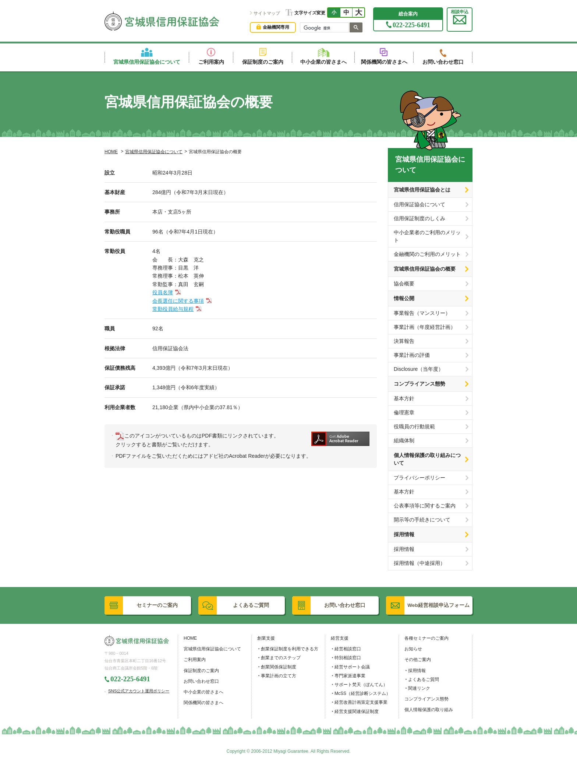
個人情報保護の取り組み (428, 709)
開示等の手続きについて (422, 520)
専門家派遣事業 (349, 675)
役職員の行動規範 (414, 426)
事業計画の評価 (412, 355)
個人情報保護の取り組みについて (427, 459)
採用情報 (404, 534)
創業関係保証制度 (278, 667)
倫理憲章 (404, 412)
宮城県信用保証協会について (154, 151)
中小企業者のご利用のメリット (427, 236)
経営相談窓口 (347, 648)
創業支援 (266, 638)
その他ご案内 (417, 659)
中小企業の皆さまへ (203, 692)
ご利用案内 (195, 659)
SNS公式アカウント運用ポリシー (138, 691)
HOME (111, 151)
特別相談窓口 (347, 657)
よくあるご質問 (423, 679)
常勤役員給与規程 (173, 309)
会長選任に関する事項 (178, 301)
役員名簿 (162, 292)
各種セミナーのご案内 (426, 638)
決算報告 (404, 341)
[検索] (324, 28)
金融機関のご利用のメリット (427, 254)
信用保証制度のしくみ (419, 218)
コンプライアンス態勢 (419, 384)
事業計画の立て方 (278, 675)
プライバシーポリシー (419, 478)
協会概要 (404, 284)
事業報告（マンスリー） (422, 313)
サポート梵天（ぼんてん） (360, 684)
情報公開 (404, 298)
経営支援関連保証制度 (356, 711)
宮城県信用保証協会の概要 (425, 269)
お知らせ (413, 648)
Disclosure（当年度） (418, 369)
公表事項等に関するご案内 (425, 506)
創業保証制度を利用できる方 (289, 648)
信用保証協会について (419, 204)
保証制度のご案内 (201, 670)
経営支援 (339, 638)
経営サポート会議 (352, 667)
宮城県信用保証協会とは (422, 190)
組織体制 (404, 440)
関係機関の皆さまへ (203, 702)
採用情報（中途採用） (419, 563)
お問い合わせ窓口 (201, 681)
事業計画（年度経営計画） (425, 327)
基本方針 (404, 398)
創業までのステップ (281, 657)
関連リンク (419, 688)
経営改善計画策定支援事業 (360, 702)
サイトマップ (267, 13)
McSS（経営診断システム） (362, 693)
